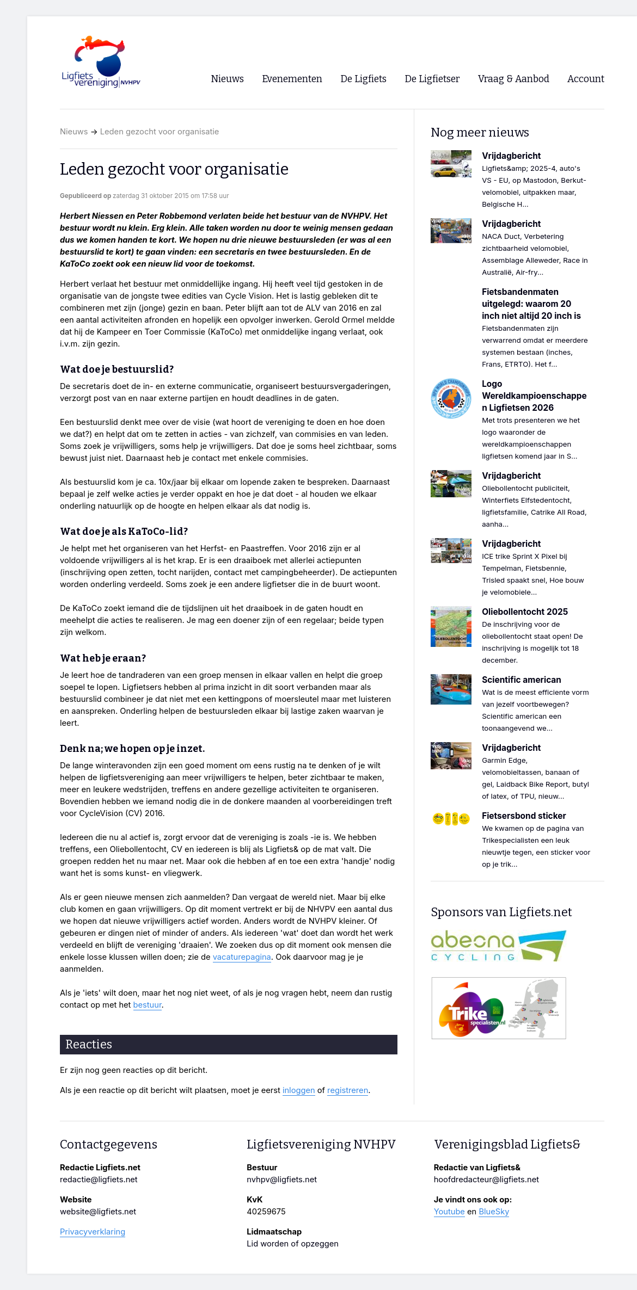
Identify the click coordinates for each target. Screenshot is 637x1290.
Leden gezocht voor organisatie (159, 132)
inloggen (299, 1090)
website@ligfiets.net (98, 1212)
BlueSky (494, 1212)
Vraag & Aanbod (513, 79)
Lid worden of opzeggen (293, 1244)
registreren (347, 1090)
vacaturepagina (242, 957)
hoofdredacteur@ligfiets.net (486, 1179)
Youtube (449, 1212)
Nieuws (74, 132)
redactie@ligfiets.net (99, 1179)
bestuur (147, 1005)
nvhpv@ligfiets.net (282, 1179)
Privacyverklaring (92, 1232)
